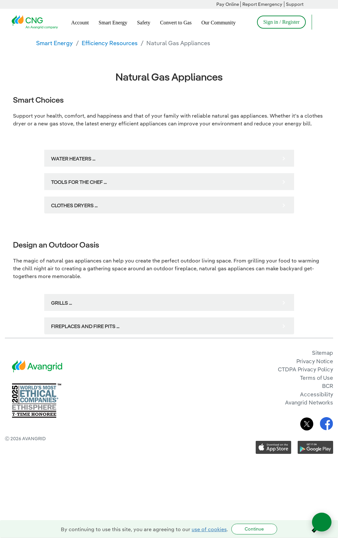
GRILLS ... (61, 303)
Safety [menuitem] (143, 22)
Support (295, 4)
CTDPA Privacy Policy (305, 369)
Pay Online (227, 4)
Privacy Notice (314, 361)
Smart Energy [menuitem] (113, 22)
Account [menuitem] (80, 22)
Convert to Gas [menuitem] (176, 22)
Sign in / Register (281, 22)
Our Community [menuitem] (218, 22)
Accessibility (316, 394)
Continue (254, 529)
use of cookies (209, 529)
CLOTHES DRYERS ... (74, 205)
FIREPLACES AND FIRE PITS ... (85, 326)
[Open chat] (321, 522)
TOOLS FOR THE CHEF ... (79, 182)
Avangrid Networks (309, 402)
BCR (327, 385)
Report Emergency (262, 4)
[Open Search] (320, 22)
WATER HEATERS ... (73, 158)
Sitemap (322, 352)
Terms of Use (316, 377)
